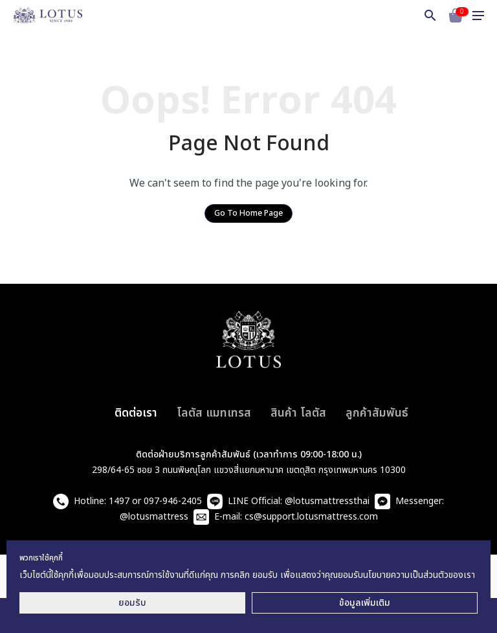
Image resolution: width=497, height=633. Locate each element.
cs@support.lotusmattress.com (311, 517)
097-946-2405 (173, 501)
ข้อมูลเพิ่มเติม (364, 603)
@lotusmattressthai (327, 501)
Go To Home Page (248, 213)
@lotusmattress (154, 517)
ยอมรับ (132, 603)
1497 (119, 501)
